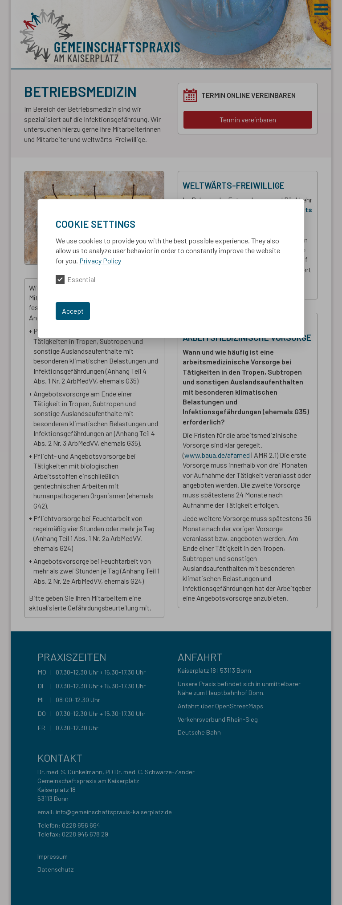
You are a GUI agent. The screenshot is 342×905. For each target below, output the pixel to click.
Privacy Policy (100, 260)
